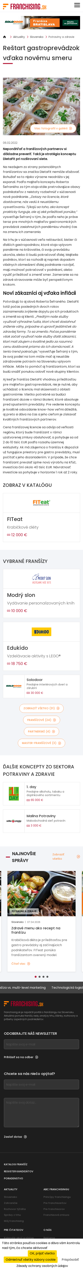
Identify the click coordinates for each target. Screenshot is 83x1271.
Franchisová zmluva (56, 1215)
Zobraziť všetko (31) (41, 708)
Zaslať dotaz (15, 1137)
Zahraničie (10, 1203)
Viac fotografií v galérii (53, 128)
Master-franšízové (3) (41, 743)
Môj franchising (14, 1221)
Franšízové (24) (41, 720)
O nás (47, 1230)
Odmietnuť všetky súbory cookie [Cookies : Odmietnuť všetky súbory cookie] (31, 1259)
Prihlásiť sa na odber (21, 1057)
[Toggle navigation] (77, 5)
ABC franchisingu (56, 1189)
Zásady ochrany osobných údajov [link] (42, 1266)
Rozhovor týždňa (15, 1209)
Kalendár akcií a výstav (19, 1238)
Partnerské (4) (41, 731)
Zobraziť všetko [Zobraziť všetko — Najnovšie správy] (66, 856)
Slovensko (36, 37)
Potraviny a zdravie (61, 37)
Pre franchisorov (54, 1209)
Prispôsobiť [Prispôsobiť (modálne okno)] (70, 1259)
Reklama (49, 1238)
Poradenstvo (13, 1178)
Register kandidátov (18, 1171)
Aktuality (19, 37)
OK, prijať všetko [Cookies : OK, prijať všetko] (42, 1253)
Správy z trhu (12, 1215)
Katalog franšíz (15, 1164)
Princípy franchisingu (57, 1197)
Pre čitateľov (13, 1230)
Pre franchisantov (54, 1203)
